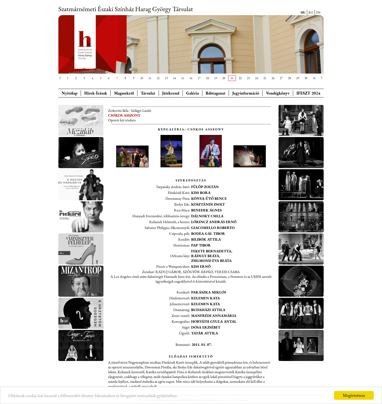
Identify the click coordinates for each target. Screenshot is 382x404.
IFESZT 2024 (308, 93)
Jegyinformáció (245, 93)
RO (311, 12)
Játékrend (170, 93)
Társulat (148, 93)
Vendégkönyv (278, 93)
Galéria (192, 93)
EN (318, 12)
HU (303, 12)
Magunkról (124, 93)
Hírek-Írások (95, 93)
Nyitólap (69, 93)
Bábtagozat (215, 93)
